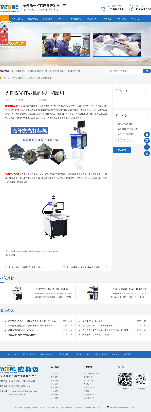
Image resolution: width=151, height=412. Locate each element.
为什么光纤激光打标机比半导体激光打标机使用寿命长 (106, 330)
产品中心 (54, 373)
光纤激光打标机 (63, 354)
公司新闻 (54, 377)
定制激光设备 (76, 19)
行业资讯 (55, 367)
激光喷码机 (33, 19)
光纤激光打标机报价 (57, 71)
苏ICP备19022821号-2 (64, 408)
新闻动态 (107, 19)
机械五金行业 (89, 387)
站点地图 (127, 354)
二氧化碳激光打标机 (82, 354)
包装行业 (87, 391)
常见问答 (54, 380)
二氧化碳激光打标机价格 (37, 71)
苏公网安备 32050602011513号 (120, 408)
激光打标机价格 (74, 71)
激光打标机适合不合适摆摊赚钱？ (23, 335)
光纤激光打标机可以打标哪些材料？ (53, 289)
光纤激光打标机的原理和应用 (39, 78)
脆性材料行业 (89, 398)
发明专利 (54, 391)
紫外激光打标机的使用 (92, 321)
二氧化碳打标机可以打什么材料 (128, 289)
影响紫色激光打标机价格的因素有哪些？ (86, 267)
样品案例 (54, 384)
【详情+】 (68, 297)
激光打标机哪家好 (18, 71)
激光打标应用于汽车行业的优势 (28, 267)
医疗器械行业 (89, 395)
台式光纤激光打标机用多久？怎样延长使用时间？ (30, 325)
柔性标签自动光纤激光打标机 (21, 330)
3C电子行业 (88, 380)
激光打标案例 (93, 19)
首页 (14, 78)
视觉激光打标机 (29, 354)
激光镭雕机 (47, 19)
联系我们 (135, 19)
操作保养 (22, 78)
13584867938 (89, 408)
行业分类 (61, 19)
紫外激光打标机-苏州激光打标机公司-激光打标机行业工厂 (38, 251)
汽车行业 (87, 384)
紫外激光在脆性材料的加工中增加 (97, 325)
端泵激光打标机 (101, 354)
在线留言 (115, 354)
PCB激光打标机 (12, 354)
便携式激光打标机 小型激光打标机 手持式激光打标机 (32, 321)
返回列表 (122, 150)
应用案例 (54, 387)
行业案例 (88, 367)
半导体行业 (88, 377)
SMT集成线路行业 (91, 373)
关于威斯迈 (121, 19)
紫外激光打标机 (46, 354)
